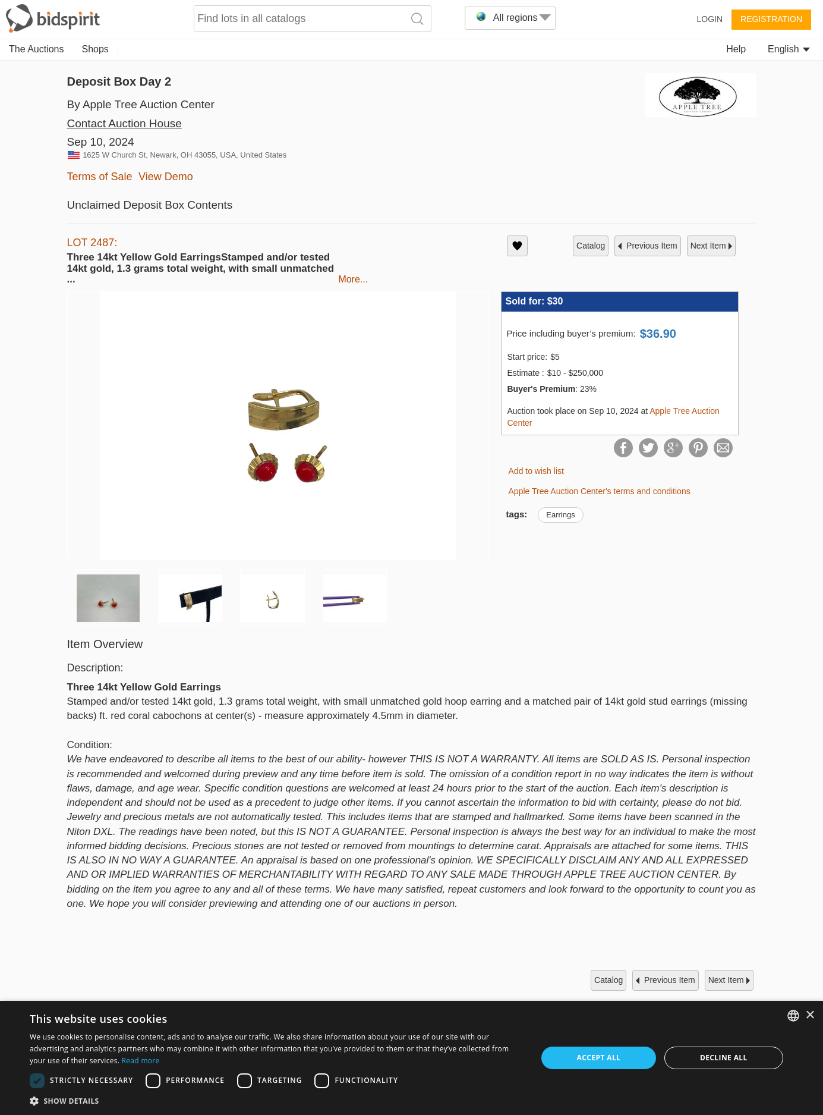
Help (736, 49)
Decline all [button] (724, 1058)
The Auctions (36, 49)
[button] (276, 1100)
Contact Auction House (124, 123)
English (789, 49)
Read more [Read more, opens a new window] (141, 1061)
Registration (771, 19)
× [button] (809, 1015)
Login (709, 19)
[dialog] (411, 1058)
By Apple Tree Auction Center (141, 104)
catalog (590, 245)
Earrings (560, 514)
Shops (95, 49)
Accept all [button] (599, 1058)
